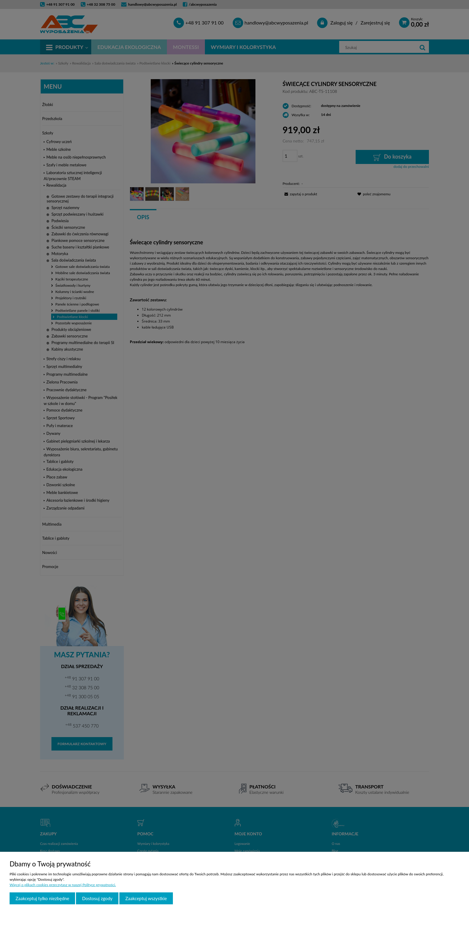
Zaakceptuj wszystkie (146, 898)
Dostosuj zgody (97, 898)
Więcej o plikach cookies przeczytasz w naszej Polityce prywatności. (63, 885)
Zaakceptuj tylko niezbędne (42, 898)
